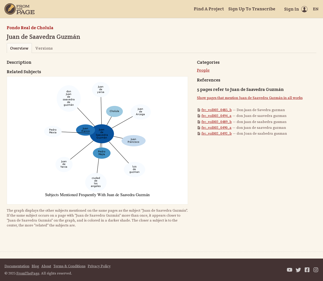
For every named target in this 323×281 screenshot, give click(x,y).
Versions (44, 48)
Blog (35, 266)
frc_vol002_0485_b (216, 110)
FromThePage (27, 273)
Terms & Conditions (69, 266)
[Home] (19, 9)
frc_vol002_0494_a (216, 116)
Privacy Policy (99, 266)
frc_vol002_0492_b (216, 133)
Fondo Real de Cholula (30, 28)
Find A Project (209, 9)
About (46, 266)
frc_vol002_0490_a (216, 127)
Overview (19, 48)
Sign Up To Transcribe (251, 9)
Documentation (16, 266)
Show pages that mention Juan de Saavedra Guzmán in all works (250, 98)
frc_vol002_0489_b (216, 122)
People (203, 70)
